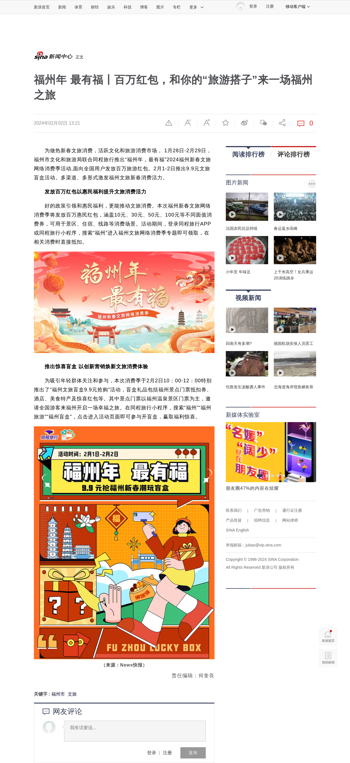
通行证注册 (292, 510)
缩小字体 (187, 122)
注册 (270, 6)
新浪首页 (42, 7)
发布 (193, 752)
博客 (144, 7)
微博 (244, 122)
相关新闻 (328, 658)
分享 (282, 122)
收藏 (225, 122)
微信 (263, 122)
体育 (78, 7)
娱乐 (111, 7)
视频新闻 (248, 296)
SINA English (237, 530)
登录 (151, 752)
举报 (168, 122)
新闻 (62, 7)
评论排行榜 (293, 154)
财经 (95, 7)
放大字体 (206, 122)
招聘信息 (262, 520)
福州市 (58, 694)
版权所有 (286, 567)
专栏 (177, 7)
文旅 (72, 694)
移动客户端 (298, 6)
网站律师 (290, 520)
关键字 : (42, 694)
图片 (160, 7)
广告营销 (262, 510)
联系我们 (234, 510)
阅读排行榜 (248, 152)
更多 (196, 7)
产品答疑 (234, 520)
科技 (128, 7)
